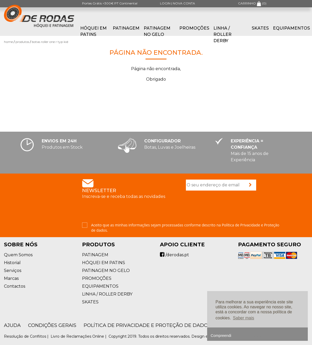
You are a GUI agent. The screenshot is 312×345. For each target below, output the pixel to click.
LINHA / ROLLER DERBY (222, 34)
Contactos (14, 286)
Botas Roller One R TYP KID (50, 42)
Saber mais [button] (243, 318)
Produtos (22, 42)
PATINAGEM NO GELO (157, 31)
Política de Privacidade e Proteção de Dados (147, 325)
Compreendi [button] (221, 335)
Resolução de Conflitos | (27, 336)
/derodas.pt (174, 254)
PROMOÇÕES (194, 28)
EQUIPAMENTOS (291, 28)
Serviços (12, 270)
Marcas (11, 278)
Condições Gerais (52, 325)
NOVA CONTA (184, 3)
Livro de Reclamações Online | (79, 336)
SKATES (260, 28)
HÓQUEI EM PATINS (93, 31)
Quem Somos (18, 254)
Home (8, 42)
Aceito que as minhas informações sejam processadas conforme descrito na (185, 227)
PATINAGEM (126, 28)
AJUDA (12, 325)
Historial (12, 262)
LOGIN (165, 3)
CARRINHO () (252, 3)
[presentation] (226, 207)
